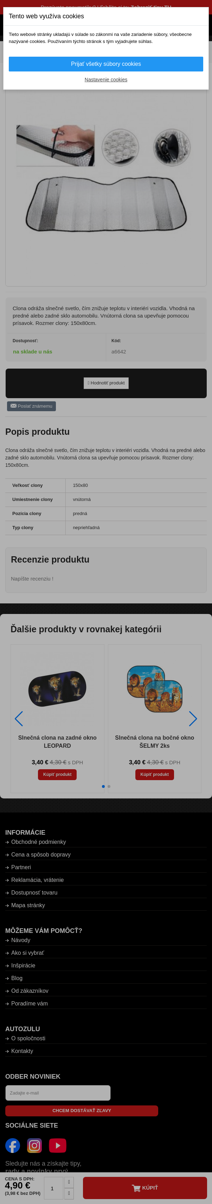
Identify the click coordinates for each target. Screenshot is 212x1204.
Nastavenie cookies (106, 79)
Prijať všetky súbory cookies (106, 64)
